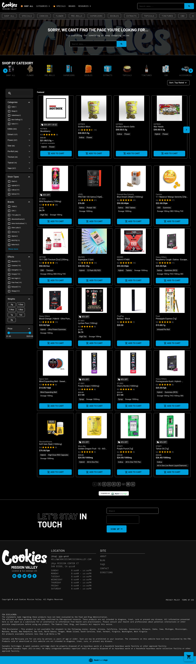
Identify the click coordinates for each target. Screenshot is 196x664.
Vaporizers (96, 15)
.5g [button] (12, 305)
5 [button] (118, 484)
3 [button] (109, 484)
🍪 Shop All (27, 6)
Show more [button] (13, 249)
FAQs (102, 564)
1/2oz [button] (21, 305)
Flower (59, 15)
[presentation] (123, 519)
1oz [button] (21, 315)
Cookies (43, 15)
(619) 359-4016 (60, 556)
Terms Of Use (188, 600)
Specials (27, 15)
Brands (72, 6)
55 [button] (128, 484)
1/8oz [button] (21, 310)
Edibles (114, 15)
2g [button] (12, 320)
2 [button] (104, 484)
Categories (43, 6)
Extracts (131, 15)
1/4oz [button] (12, 310)
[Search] (189, 6)
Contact (104, 568)
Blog (102, 560)
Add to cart (56, 153)
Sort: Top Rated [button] (178, 82)
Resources (84, 6)
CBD (182, 15)
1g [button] (12, 315)
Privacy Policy (173, 600)
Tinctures (167, 15)
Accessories (185, 75)
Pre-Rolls (76, 15)
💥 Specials (59, 6)
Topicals (149, 15)
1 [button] (99, 484)
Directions (106, 572)
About (103, 556)
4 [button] (114, 484)
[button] (9, 93)
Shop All (9, 15)
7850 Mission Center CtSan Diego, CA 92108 (65, 565)
